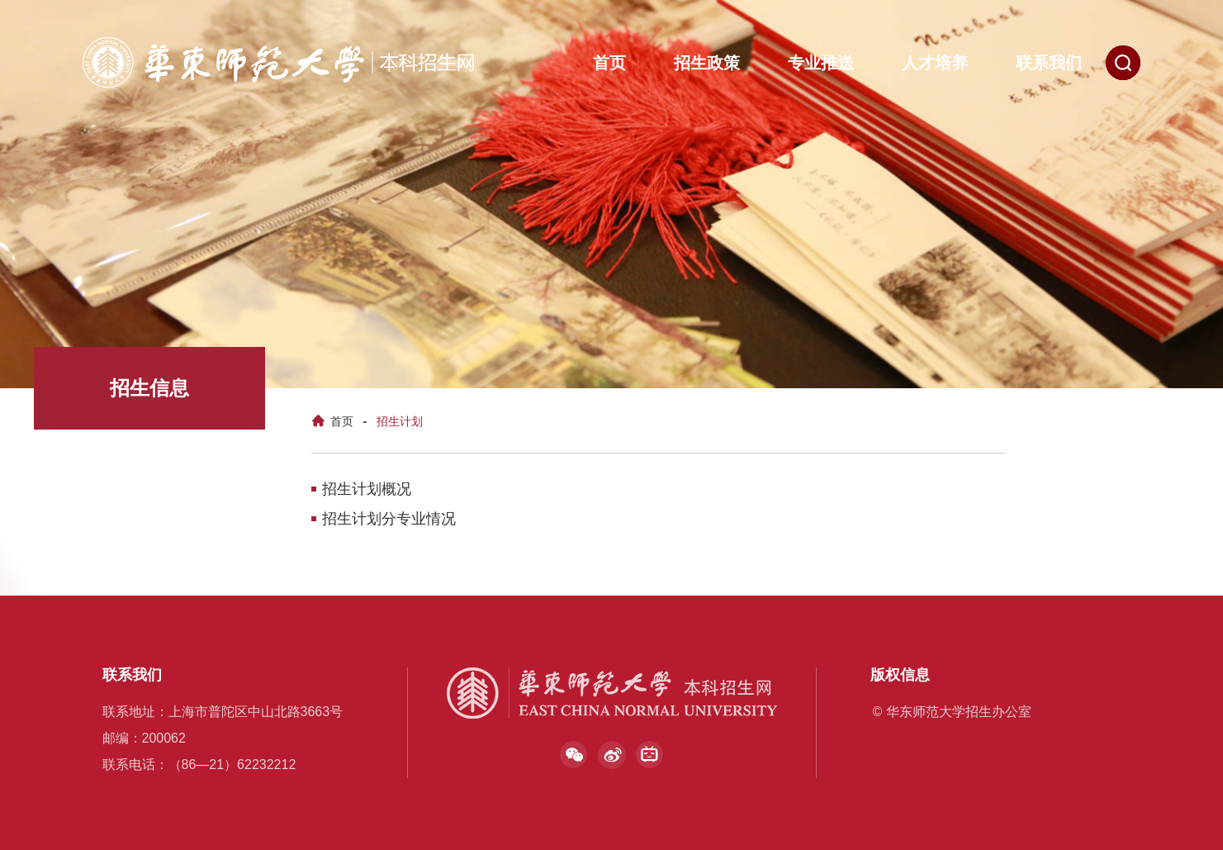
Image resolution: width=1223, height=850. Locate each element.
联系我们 (1049, 63)
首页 (609, 63)
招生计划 (400, 421)
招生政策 (707, 63)
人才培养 (935, 63)
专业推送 (821, 63)
